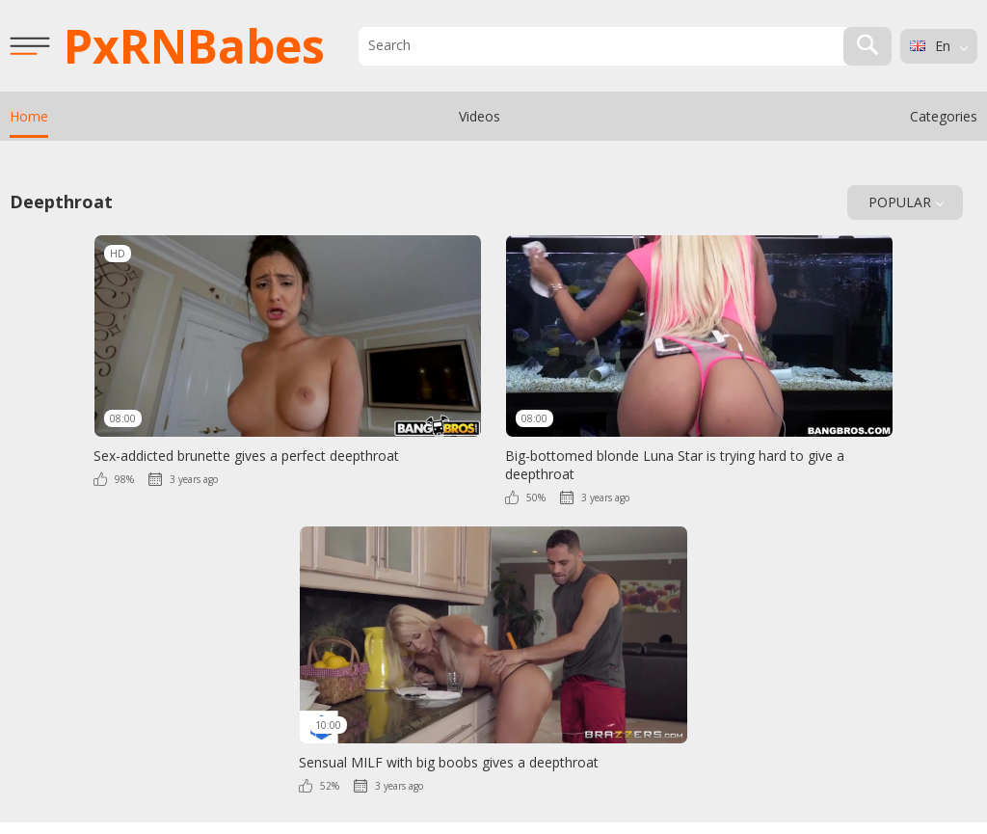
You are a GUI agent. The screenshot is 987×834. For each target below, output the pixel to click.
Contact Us (548, 779)
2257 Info (434, 779)
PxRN (194, 45)
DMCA (489, 779)
